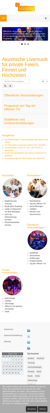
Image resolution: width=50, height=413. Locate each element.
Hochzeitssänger (35, 367)
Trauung (31, 363)
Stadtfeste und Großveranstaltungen (19, 121)
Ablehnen (42, 409)
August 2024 (12, 354)
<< (4, 354)
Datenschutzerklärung (13, 335)
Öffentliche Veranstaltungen (23, 95)
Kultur (37, 376)
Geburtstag (32, 380)
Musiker (31, 358)
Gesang (31, 371)
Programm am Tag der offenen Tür (20, 107)
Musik (30, 376)
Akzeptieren (31, 409)
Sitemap (7, 341)
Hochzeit (40, 358)
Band (39, 371)
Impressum (8, 329)
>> (21, 354)
